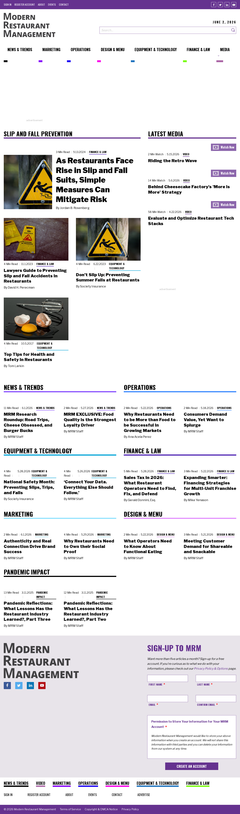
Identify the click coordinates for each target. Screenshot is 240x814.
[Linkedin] (227, 4)
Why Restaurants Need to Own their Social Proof (89, 546)
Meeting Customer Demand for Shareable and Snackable (208, 546)
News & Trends (45, 408)
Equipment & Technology (117, 266)
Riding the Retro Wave (172, 160)
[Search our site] (164, 30)
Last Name (203, 684)
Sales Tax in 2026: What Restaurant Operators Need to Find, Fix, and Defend (150, 485)
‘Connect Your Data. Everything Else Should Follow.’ (88, 487)
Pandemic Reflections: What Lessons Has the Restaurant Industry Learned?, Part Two (88, 611)
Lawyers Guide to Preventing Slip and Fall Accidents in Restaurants (35, 276)
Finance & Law (97, 152)
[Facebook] (213, 4)
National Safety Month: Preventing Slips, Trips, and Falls (29, 487)
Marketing (41, 534)
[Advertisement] (120, 92)
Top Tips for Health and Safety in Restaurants (29, 357)
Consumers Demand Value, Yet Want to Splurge (205, 420)
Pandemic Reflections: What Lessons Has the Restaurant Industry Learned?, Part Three (28, 611)
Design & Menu (166, 534)
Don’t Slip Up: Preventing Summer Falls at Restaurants (108, 277)
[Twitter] (220, 4)
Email (152, 705)
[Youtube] (233, 4)
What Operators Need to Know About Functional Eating (148, 546)
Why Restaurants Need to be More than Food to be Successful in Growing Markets (150, 422)
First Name (155, 684)
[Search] (233, 30)
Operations (164, 408)
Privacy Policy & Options (211, 668)
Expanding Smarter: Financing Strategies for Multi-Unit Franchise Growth (210, 485)
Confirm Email (206, 705)
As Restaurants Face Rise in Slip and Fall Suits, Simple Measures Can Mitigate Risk (95, 180)
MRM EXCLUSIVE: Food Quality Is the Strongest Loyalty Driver (90, 420)
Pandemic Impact (42, 594)
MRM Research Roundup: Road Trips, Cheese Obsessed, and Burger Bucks (28, 422)
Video (186, 154)
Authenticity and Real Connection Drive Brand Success (29, 546)
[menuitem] (7, 4)
